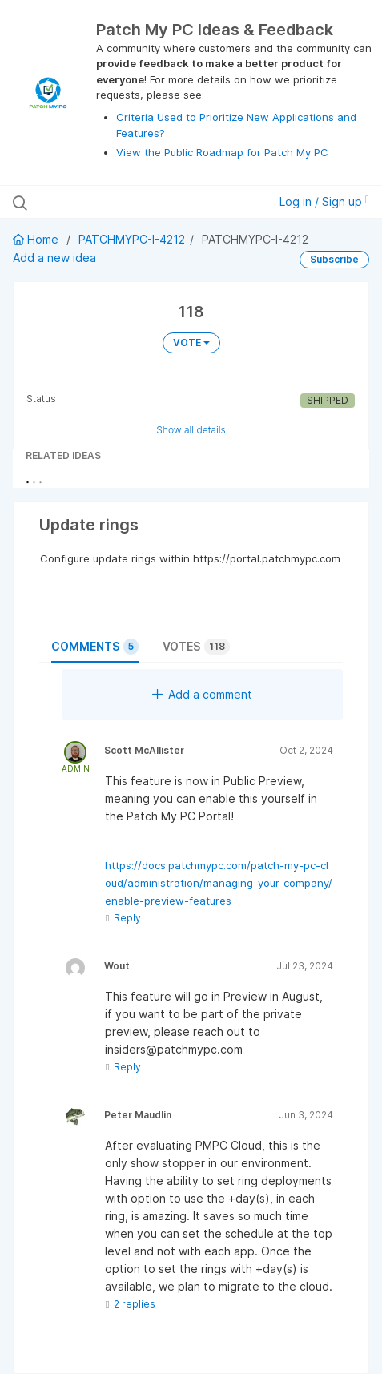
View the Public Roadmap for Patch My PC (222, 152)
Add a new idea (54, 257)
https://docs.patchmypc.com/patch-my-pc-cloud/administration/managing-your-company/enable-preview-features (218, 883)
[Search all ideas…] (115, 202)
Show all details (191, 430)
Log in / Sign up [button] (324, 201)
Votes (196, 647)
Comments (95, 647)
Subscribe (334, 259)
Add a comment (202, 694)
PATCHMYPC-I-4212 (131, 239)
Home (37, 239)
